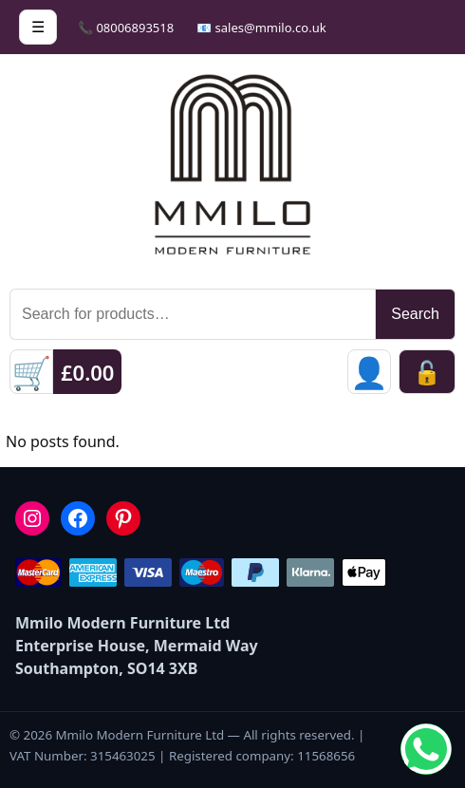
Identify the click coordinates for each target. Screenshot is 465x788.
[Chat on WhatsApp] (426, 749)
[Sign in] (369, 371)
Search (415, 314)
